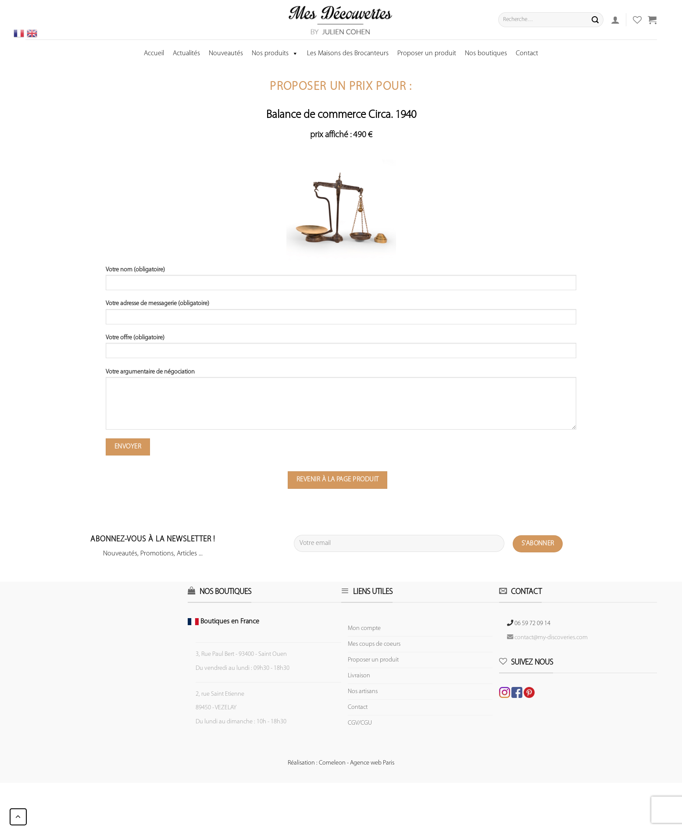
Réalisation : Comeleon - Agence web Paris (341, 763)
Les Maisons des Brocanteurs (348, 53)
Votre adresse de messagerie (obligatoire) (341, 315)
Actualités (186, 53)
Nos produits (275, 53)
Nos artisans (363, 691)
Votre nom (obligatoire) (341, 281)
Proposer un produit (426, 53)
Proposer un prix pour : (341, 87)
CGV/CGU (360, 723)
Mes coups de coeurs (374, 644)
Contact (527, 53)
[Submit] (595, 19)
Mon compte (364, 628)
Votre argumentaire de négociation (341, 402)
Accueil (154, 53)
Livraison (359, 675)
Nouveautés (226, 53)
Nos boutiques (486, 53)
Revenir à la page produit (337, 479)
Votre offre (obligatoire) (341, 349)
